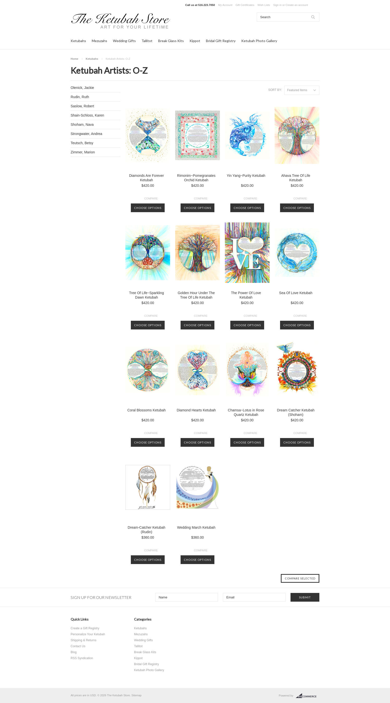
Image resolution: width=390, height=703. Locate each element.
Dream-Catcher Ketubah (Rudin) (146, 529)
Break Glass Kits (171, 41)
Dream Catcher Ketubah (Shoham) (296, 412)
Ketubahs (78, 41)
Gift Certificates (245, 4)
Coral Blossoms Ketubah (146, 410)
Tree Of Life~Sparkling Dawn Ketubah (146, 295)
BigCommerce (307, 696)
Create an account (297, 4)
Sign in (277, 4)
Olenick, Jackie (82, 88)
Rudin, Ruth (80, 97)
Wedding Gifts (124, 41)
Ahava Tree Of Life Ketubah (295, 178)
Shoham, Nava (82, 125)
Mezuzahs (99, 41)
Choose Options (147, 207)
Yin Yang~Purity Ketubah (246, 176)
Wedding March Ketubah (196, 527)
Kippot (195, 41)
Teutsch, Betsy (82, 143)
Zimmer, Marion (83, 152)
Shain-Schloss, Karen (87, 115)
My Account (225, 4)
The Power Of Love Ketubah (246, 295)
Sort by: (275, 90)
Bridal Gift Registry (221, 41)
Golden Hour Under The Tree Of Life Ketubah (196, 295)
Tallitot (147, 41)
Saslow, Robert (82, 106)
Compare (151, 198)
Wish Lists (263, 4)
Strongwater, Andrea (86, 134)
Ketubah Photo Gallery (259, 41)
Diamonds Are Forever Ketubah (146, 178)
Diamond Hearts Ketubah (196, 410)
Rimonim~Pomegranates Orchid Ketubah (196, 178)
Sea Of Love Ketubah (295, 293)
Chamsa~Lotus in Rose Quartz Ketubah (246, 412)
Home (74, 58)
